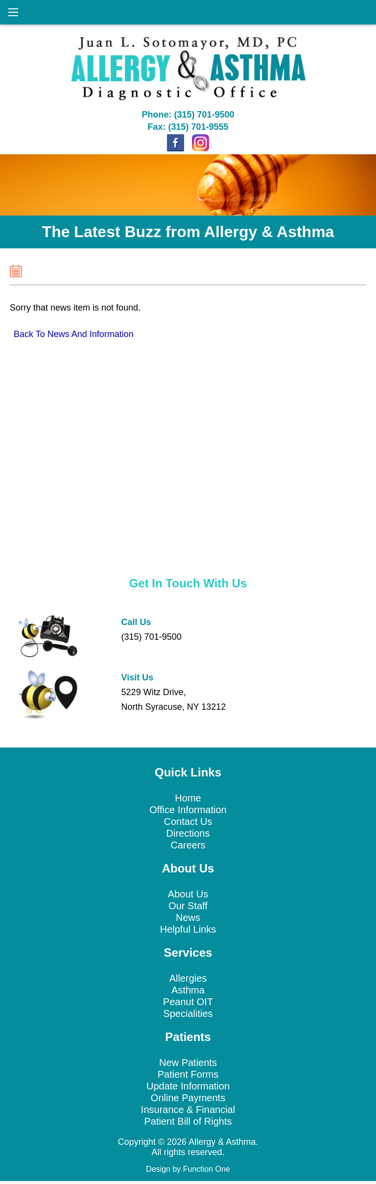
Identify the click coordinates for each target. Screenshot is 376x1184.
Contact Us (188, 821)
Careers (187, 845)
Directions (188, 833)
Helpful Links (188, 929)
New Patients (188, 1062)
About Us (188, 894)
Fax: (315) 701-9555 (187, 127)
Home (188, 798)
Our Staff (188, 905)
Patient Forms (188, 1074)
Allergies (188, 978)
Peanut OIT (188, 1001)
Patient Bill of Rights (188, 1121)
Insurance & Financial (188, 1109)
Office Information (187, 809)
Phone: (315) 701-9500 (187, 115)
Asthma (188, 990)
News (188, 917)
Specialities (187, 1013)
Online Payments (188, 1097)
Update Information (188, 1086)
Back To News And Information (74, 334)
